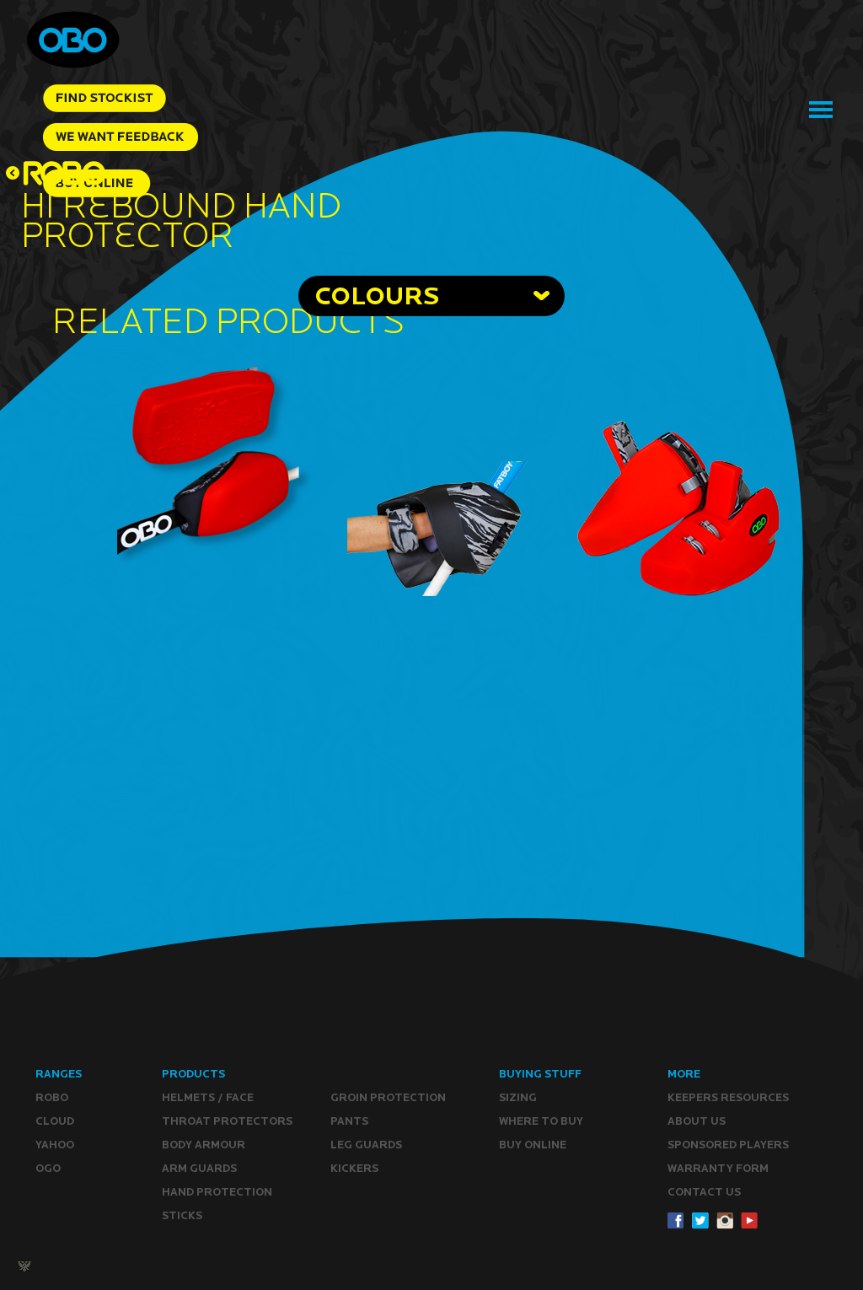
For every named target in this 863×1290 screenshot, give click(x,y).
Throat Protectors (227, 1121)
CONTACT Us (704, 1191)
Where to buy (541, 1121)
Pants (349, 1121)
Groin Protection (388, 1097)
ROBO (51, 1097)
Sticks (182, 1215)
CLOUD (54, 1121)
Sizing (518, 1097)
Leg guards (366, 1144)
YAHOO (54, 1144)
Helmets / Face (208, 1097)
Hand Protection (217, 1191)
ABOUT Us (696, 1121)
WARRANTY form (718, 1168)
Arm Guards (199, 1168)
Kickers (354, 1168)
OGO (48, 1168)
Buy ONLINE (532, 1144)
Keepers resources (728, 1097)
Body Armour (203, 1144)
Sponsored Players (728, 1144)
